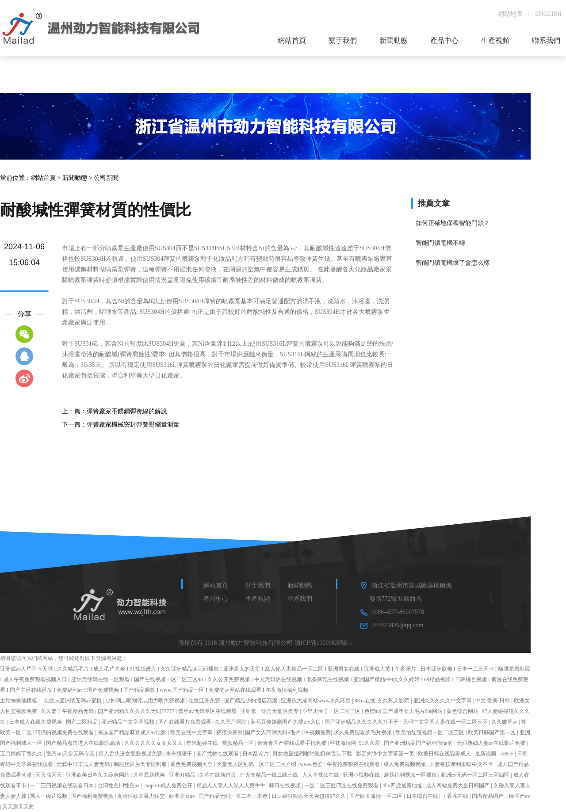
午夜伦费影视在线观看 (354, 764)
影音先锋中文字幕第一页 (386, 754)
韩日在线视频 (285, 785)
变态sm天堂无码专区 (71, 754)
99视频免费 (317, 732)
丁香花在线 (456, 796)
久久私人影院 (394, 701)
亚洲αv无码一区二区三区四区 (475, 775)
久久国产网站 (231, 722)
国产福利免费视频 (93, 796)
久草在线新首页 (218, 775)
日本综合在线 (423, 796)
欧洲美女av (182, 796)
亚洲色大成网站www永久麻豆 (316, 701)
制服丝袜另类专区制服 (141, 764)
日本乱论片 (256, 754)
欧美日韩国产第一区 (492, 732)
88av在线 (365, 701)
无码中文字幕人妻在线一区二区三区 (446, 722)
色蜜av (372, 711)
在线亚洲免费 (205, 701)
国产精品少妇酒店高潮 (251, 701)
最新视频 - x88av (495, 754)
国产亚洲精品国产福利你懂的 (419, 743)
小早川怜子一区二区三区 (332, 711)
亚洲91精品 (183, 775)
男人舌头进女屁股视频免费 (131, 754)
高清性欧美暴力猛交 (141, 796)
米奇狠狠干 (180, 754)
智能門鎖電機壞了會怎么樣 (453, 262)
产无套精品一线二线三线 (269, 775)
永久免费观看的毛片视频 (363, 732)
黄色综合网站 (463, 711)
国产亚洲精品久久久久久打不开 (362, 722)
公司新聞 (106, 178)
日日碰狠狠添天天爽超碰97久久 (309, 796)
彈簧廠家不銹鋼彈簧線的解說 (127, 411)
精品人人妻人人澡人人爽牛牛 (231, 785)
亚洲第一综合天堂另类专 (270, 711)
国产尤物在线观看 (218, 754)
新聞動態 (74, 178)
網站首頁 (43, 178)
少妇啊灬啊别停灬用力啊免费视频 (145, 701)
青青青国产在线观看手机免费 (292, 743)
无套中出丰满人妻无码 (84, 764)
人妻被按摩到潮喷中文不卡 (461, 764)
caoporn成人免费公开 (169, 785)
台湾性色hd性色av (119, 785)
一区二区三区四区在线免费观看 (342, 785)
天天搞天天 (49, 775)
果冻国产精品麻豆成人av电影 (133, 732)
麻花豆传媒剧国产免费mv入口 (286, 722)
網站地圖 (510, 14)
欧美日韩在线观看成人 (445, 754)
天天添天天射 (18, 807)
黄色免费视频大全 (192, 764)
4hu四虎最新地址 (403, 785)
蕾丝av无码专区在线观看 (207, 711)
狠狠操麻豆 (229, 732)
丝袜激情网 (343, 743)
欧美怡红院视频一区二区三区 (430, 732)
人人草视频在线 (321, 775)
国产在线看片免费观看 (185, 722)
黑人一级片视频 (49, 796)
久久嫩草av (505, 722)
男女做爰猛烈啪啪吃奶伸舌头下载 (312, 754)
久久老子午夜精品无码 (68, 711)
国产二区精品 (82, 722)
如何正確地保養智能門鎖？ (453, 223)
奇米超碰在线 (202, 743)
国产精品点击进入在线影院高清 (84, 743)
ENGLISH (548, 14)
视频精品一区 (238, 743)
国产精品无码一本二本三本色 (234, 796)
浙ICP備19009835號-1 (323, 643)
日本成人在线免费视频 (36, 722)
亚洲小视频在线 (362, 775)
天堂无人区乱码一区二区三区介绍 (257, 764)
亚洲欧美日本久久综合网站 (98, 775)
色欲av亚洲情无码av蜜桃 (73, 701)
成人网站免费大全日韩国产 (458, 785)
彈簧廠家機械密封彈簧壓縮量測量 (133, 424)
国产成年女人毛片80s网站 (413, 711)
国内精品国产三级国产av (501, 796)
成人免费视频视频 (405, 764)
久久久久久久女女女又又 (154, 743)
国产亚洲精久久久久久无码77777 (137, 711)
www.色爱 (312, 764)
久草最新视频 (149, 775)
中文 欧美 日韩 (493, 701)
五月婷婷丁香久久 (22, 754)
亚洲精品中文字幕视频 (128, 722)
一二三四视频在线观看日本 (62, 785)
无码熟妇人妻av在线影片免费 (492, 743)
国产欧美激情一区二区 (376, 796)
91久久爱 (370, 743)
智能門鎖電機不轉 (440, 243)
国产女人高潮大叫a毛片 (273, 732)
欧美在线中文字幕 (192, 732)
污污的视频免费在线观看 (65, 732)
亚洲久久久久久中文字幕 (443, 701)
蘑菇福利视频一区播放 (411, 775)
